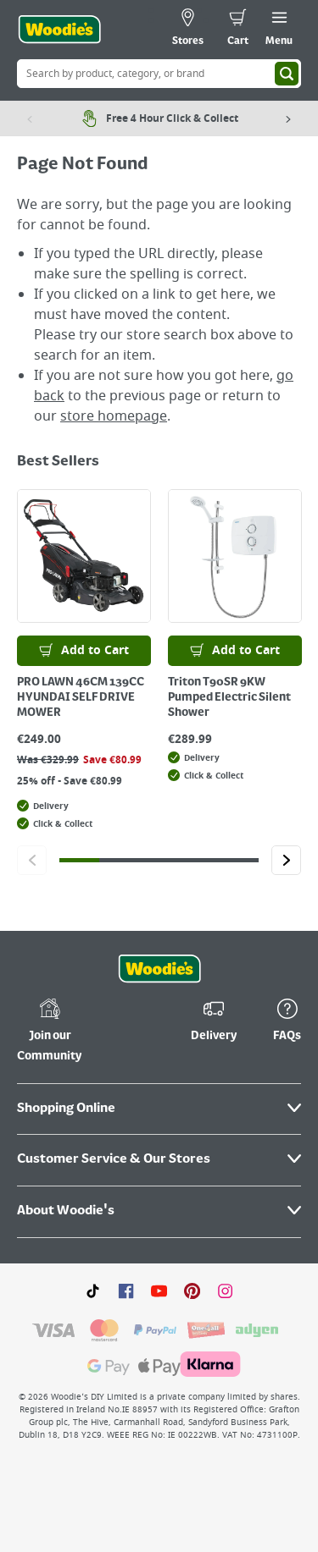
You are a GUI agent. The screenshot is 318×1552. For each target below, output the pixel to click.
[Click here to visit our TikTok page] (93, 1290)
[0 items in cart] (238, 29)
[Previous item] (29, 118)
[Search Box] (159, 73)
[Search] (286, 73)
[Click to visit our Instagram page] (225, 1290)
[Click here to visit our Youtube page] (159, 1290)
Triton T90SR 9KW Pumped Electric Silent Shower (229, 697)
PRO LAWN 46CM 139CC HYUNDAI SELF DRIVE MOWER (80, 697)
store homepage (113, 416)
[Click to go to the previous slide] (32, 860)
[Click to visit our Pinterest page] (192, 1290)
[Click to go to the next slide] (286, 860)
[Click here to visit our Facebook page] (126, 1290)
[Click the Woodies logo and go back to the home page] (59, 29)
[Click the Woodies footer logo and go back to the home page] (159, 969)
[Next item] (288, 118)
